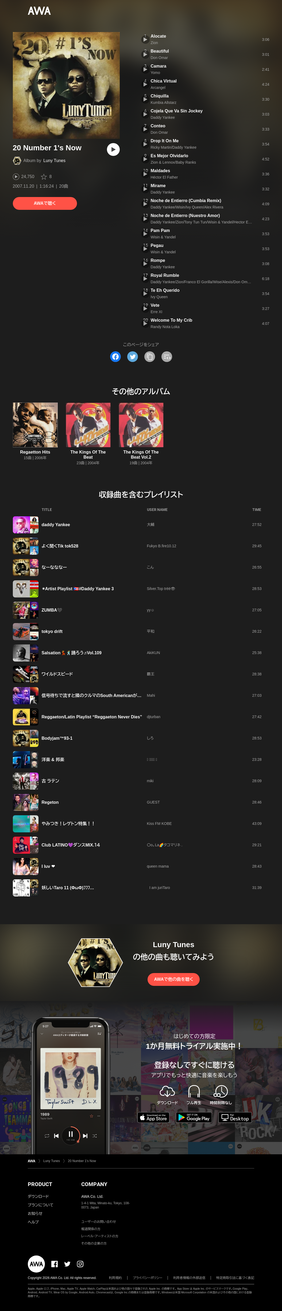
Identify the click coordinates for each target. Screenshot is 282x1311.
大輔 (150, 524)
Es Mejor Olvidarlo (169, 155)
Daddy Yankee (163, 117)
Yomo (155, 72)
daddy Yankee (56, 524)
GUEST (153, 802)
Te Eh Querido (165, 290)
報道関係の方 (91, 1229)
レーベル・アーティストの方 (99, 1236)
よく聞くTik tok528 (60, 546)
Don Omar (159, 58)
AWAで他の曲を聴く (173, 979)
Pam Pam (160, 230)
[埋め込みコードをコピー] (166, 356)
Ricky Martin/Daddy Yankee (173, 147)
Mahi (151, 695)
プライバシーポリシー (148, 1278)
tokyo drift (52, 631)
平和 (150, 631)
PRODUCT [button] (40, 1184)
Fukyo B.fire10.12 (161, 546)
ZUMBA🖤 (52, 610)
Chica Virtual (164, 81)
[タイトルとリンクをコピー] (149, 356)
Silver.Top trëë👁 (161, 588)
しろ (150, 738)
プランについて (40, 1205)
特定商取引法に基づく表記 (235, 1278)
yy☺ (150, 610)
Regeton (50, 802)
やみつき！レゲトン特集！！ (68, 823)
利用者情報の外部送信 (189, 1278)
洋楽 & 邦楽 (53, 759)
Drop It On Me (165, 141)
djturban (154, 717)
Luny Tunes (54, 160)
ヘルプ (33, 1222)
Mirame (158, 185)
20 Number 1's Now (82, 1161)
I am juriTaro (158, 887)
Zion (154, 43)
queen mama (158, 866)
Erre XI (157, 312)
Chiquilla (160, 96)
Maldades (160, 170)
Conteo (158, 126)
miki (150, 781)
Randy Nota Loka (165, 327)
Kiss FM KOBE (159, 823)
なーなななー (54, 567)
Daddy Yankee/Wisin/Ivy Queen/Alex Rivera (187, 207)
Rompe (158, 260)
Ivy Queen (159, 297)
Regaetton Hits (35, 452)
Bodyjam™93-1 (57, 738)
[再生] (113, 149)
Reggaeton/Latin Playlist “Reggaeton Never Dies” (92, 717)
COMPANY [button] (94, 1184)
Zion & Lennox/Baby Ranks (173, 162)
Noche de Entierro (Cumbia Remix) (186, 200)
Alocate (158, 36)
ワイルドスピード (57, 674)
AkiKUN (153, 653)
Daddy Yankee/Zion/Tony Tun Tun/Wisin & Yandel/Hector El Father (206, 222)
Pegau (157, 245)
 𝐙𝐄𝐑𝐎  (152, 759)
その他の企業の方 (94, 1243)
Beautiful (160, 51)
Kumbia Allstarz (163, 102)
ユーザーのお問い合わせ (98, 1222)
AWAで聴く (45, 203)
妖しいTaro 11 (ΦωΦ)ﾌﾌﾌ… (68, 887)
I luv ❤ (48, 866)
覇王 (150, 674)
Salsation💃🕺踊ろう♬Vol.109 (72, 653)
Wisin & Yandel (163, 237)
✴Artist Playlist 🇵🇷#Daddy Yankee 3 (78, 588)
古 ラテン (50, 781)
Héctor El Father (164, 177)
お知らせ (35, 1213)
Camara (159, 66)
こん (150, 567)
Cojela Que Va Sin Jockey (177, 111)
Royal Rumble (165, 275)
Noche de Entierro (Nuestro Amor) (185, 215)
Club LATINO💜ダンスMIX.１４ (71, 845)
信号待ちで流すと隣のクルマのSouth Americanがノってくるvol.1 (104, 695)
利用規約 (115, 1278)
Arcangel (158, 87)
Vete (155, 305)
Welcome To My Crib (171, 320)
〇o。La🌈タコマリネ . (165, 845)
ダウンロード (38, 1196)
